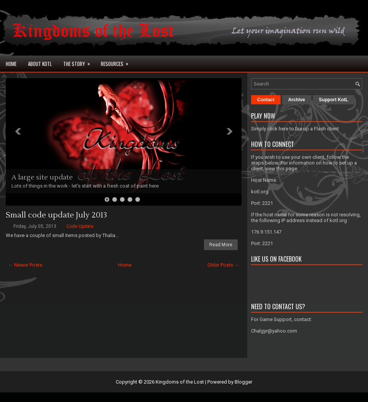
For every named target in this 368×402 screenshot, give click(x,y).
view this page (281, 168)
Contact (265, 99)
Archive (296, 99)
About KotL (40, 64)
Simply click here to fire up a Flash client (295, 129)
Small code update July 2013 (56, 215)
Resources (117, 62)
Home (11, 64)
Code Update (80, 226)
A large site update (42, 177)
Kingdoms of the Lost (180, 382)
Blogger (243, 382)
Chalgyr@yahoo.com (274, 331)
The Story (79, 62)
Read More (220, 244)
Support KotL (333, 99)
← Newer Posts (25, 265)
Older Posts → (223, 265)
